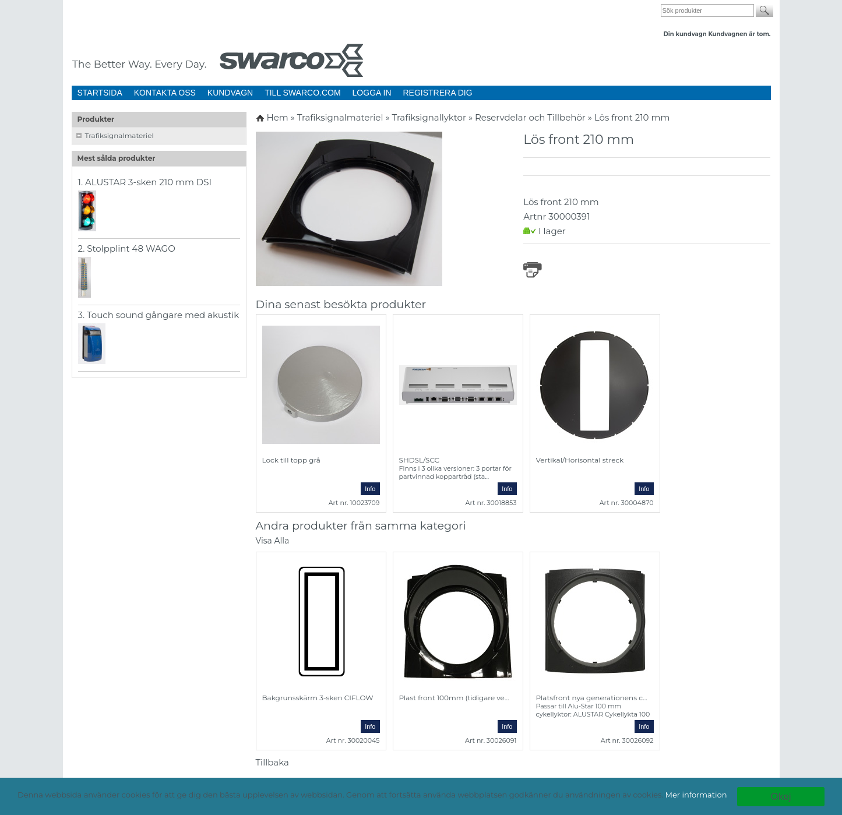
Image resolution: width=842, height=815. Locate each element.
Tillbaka (272, 762)
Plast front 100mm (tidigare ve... (454, 697)
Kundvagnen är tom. (739, 34)
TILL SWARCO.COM (302, 92)
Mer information (696, 794)
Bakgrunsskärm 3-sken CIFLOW (318, 697)
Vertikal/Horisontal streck (580, 460)
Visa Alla (273, 540)
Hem (277, 117)
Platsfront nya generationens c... (591, 697)
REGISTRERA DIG (438, 92)
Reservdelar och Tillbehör (531, 117)
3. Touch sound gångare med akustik (158, 314)
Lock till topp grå (291, 460)
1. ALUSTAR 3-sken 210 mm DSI (145, 182)
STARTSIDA (99, 92)
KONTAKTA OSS (165, 92)
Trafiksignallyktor (430, 117)
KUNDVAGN (230, 92)
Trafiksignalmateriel (119, 135)
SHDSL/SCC (419, 460)
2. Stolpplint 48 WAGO (126, 248)
